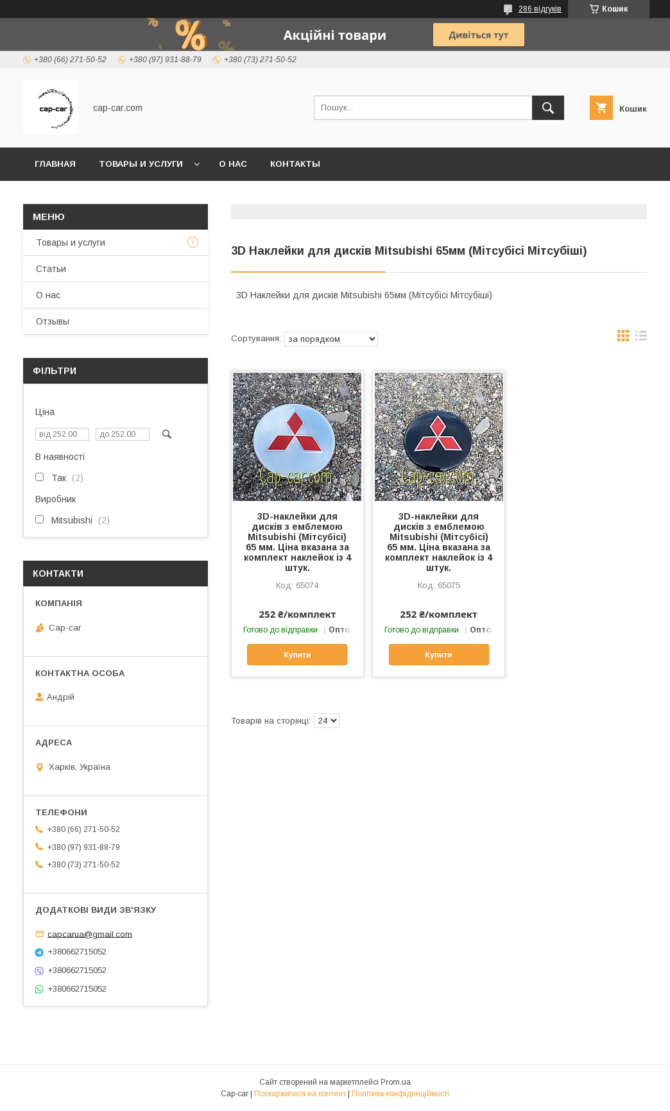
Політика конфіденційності (400, 1093)
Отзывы (52, 321)
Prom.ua (396, 1082)
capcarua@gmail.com (89, 933)
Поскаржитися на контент (300, 1093)
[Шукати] (548, 108)
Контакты (295, 164)
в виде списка (641, 339)
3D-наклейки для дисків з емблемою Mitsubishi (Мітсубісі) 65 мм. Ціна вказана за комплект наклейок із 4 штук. (297, 542)
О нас (233, 164)
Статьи (51, 269)
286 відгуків (540, 8)
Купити (297, 654)
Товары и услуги (141, 164)
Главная (55, 164)
